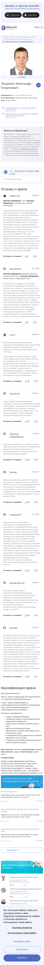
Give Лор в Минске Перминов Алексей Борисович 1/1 (11, 885)
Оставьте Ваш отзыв (22, 179)
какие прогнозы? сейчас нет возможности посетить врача (20, 830)
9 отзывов (22, 77)
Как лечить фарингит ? (9, 791)
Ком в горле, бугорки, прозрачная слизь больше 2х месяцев (20, 810)
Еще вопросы (14, 850)
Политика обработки (22, 927)
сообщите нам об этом (29, 149)
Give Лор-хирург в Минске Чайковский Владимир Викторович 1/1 (11, 897)
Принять (22, 958)
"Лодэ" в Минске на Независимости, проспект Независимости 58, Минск (21, 115)
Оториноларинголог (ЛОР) (22, 95)
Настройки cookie (22, 941)
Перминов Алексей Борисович (24, 877)
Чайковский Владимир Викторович (26, 889)
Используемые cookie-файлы (22, 933)
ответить (6, 801)
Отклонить (21, 949)
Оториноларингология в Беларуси (21, 781)
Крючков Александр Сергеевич (24, 900)
